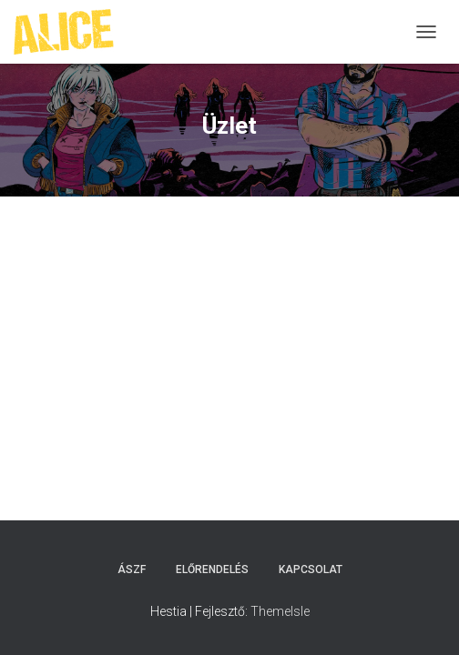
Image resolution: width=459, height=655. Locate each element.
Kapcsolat (310, 569)
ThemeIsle (280, 611)
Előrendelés (212, 569)
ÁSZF (131, 569)
